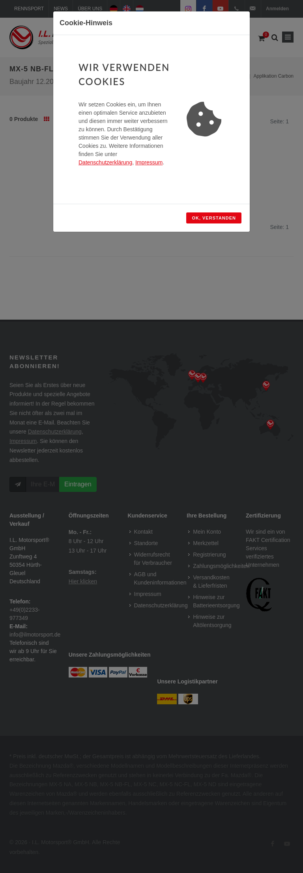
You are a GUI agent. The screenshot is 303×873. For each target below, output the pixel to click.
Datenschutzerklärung (105, 162)
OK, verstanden (214, 218)
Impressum (149, 162)
